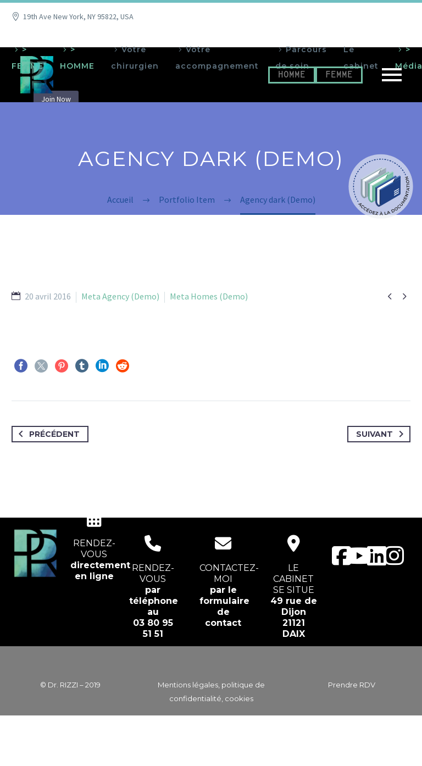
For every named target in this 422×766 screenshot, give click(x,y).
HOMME (292, 75)
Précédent (47, 434)
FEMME (339, 75)
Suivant (382, 434)
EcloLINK (232, 750)
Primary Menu (392, 74)
